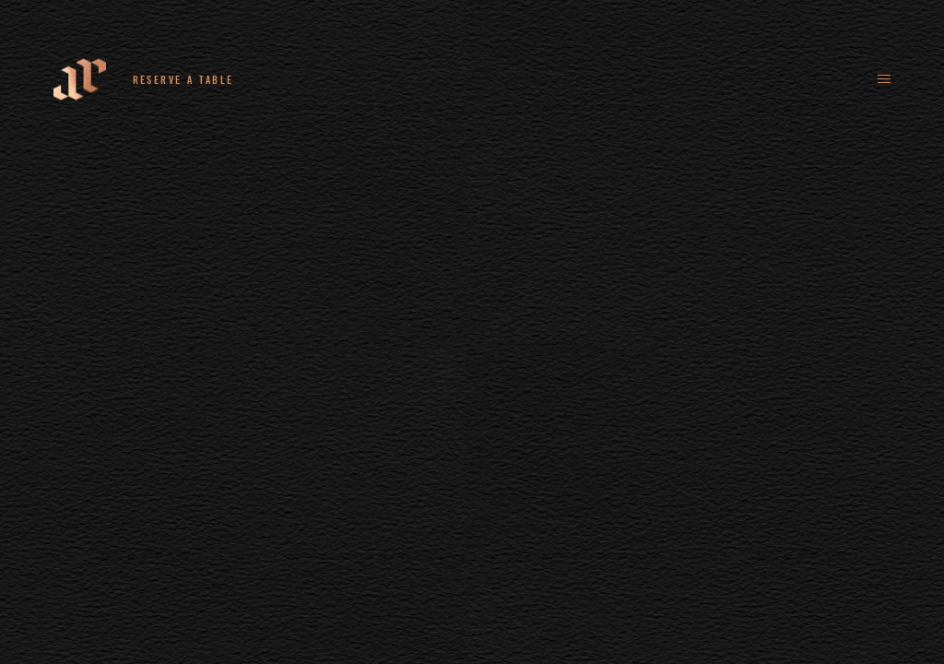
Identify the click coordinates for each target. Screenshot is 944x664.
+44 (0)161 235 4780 (326, 79)
